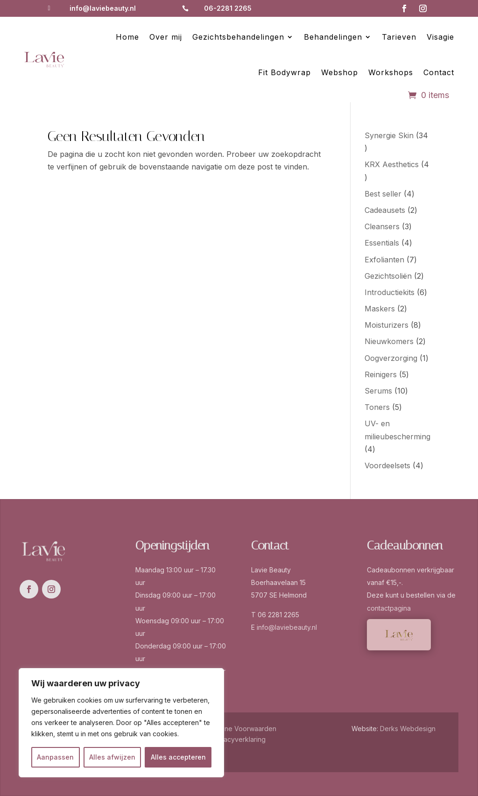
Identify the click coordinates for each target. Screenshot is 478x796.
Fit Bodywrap (284, 72)
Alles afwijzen (112, 757)
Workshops (390, 72)
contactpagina (389, 608)
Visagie (440, 37)
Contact (438, 72)
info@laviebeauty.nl (103, 8)
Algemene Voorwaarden (238, 729)
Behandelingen (333, 37)
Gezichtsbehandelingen (238, 37)
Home (127, 37)
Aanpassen (55, 757)
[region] (121, 722)
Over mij (165, 37)
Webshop (339, 72)
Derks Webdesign (408, 729)
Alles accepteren (178, 757)
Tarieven (399, 37)
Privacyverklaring (239, 739)
